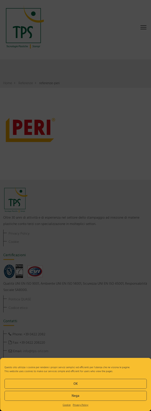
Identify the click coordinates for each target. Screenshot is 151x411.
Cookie (67, 405)
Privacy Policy (80, 405)
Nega (75, 396)
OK (75, 384)
